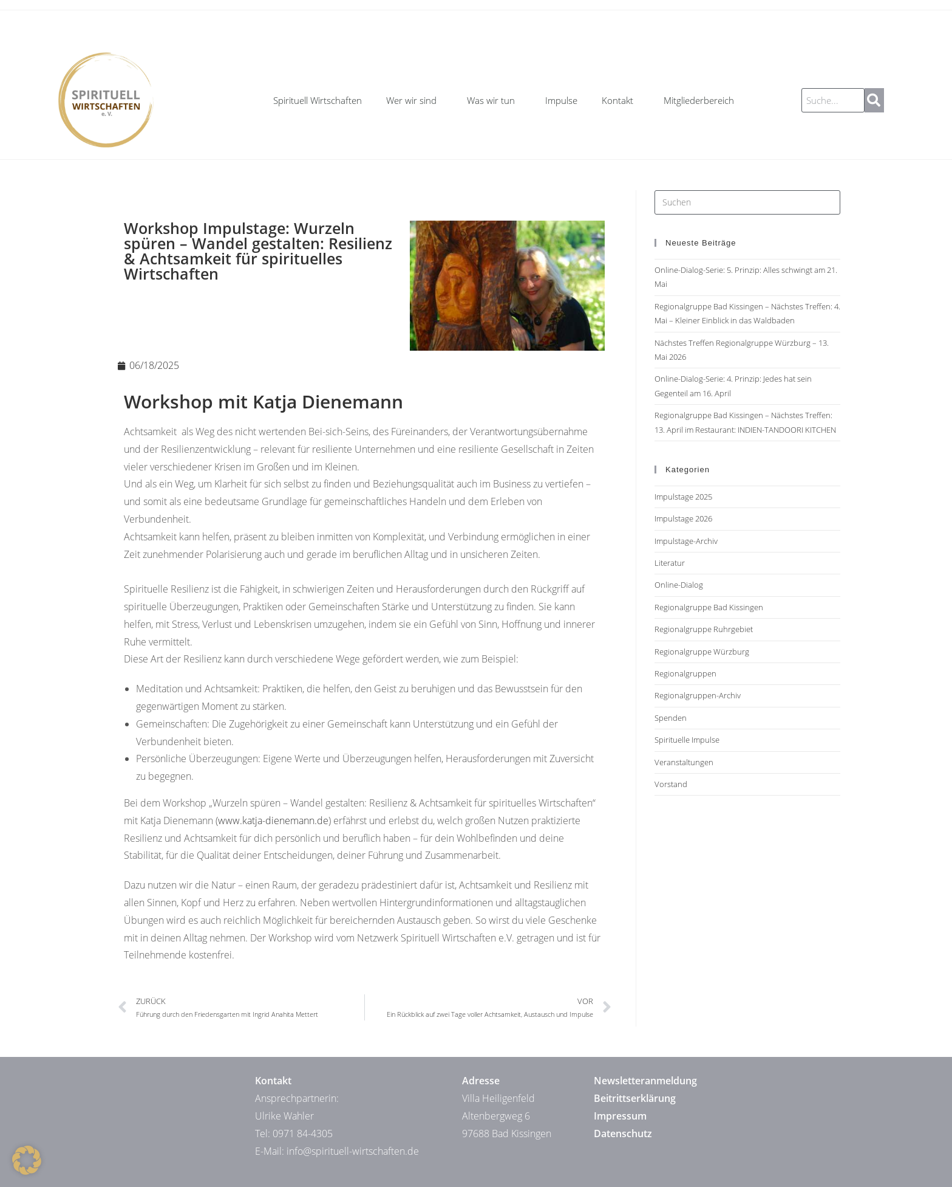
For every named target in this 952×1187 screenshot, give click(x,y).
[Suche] (874, 100)
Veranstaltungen (683, 762)
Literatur (669, 562)
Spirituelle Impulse (686, 739)
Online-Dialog (678, 584)
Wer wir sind (414, 100)
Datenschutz (623, 1133)
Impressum (620, 1116)
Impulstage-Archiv (686, 540)
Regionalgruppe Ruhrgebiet (703, 629)
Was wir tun (494, 100)
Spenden (670, 717)
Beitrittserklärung (635, 1098)
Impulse (561, 100)
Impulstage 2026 (683, 518)
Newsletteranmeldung (645, 1080)
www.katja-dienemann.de (273, 820)
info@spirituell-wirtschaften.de (353, 1151)
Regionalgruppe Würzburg (701, 651)
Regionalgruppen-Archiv (697, 695)
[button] (26, 1160)
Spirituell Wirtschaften (317, 100)
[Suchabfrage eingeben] (747, 202)
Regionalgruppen (685, 673)
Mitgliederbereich (699, 100)
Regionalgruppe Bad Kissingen (708, 607)
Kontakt (620, 100)
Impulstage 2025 (683, 496)
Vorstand (670, 784)
